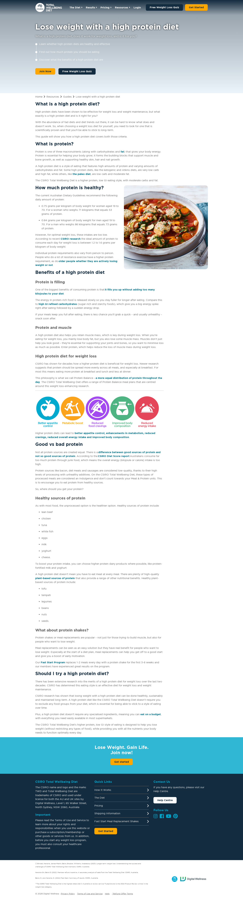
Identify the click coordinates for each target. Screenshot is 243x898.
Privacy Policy (68, 894)
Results (90, 7)
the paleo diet (82, 174)
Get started (121, 761)
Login (137, 7)
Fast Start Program (53, 662)
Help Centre (165, 800)
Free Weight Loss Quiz (164, 7)
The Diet (74, 7)
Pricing (104, 7)
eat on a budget (150, 714)
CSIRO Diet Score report (114, 456)
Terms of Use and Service (90, 894)
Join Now (45, 71)
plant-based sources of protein (55, 578)
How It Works (102, 789)
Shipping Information (107, 813)
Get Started (196, 7)
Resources (121, 7)
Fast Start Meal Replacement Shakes (116, 821)
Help (107, 894)
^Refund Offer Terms (122, 894)
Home (38, 96)
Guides (67, 96)
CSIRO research (71, 238)
